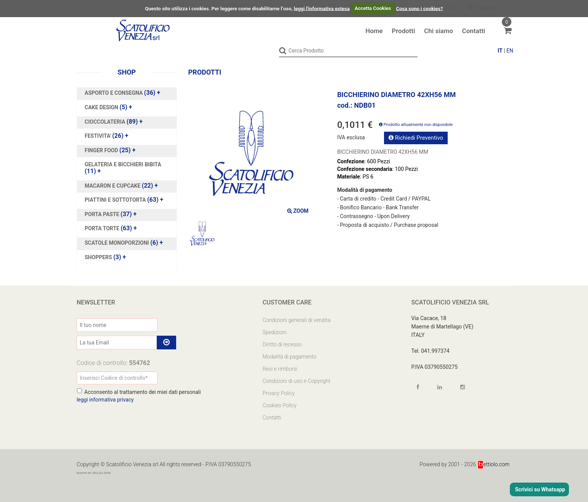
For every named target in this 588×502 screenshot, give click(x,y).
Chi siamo (438, 31)
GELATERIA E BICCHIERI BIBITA (123, 164)
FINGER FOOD (102, 150)
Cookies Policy (280, 405)
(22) (121, 185)
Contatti (473, 31)
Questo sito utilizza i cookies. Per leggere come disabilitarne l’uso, (218, 8)
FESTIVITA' (98, 136)
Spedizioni (275, 332)
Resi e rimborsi (280, 368)
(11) (123, 167)
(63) (124, 199)
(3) (105, 256)
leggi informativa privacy (106, 399)
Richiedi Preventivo (416, 137)
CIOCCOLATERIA (106, 121)
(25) (110, 150)
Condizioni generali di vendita (297, 320)
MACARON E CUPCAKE (113, 185)
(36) (122, 92)
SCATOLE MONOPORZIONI (117, 242)
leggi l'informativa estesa (322, 8)
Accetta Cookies (373, 8)
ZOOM (297, 210)
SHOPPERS (99, 257)
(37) (111, 213)
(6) (124, 242)
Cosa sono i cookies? (419, 8)
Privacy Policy (279, 393)
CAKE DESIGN (102, 107)
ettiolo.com (493, 464)
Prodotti (403, 31)
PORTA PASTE (102, 214)
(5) (108, 107)
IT (500, 51)
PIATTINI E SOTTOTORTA (116, 200)
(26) (107, 135)
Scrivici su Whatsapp (539, 489)
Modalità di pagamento (289, 356)
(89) (114, 121)
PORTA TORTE (102, 228)
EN (509, 51)
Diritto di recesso (282, 344)
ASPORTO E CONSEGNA (114, 93)
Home (374, 31)
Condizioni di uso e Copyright (297, 381)
